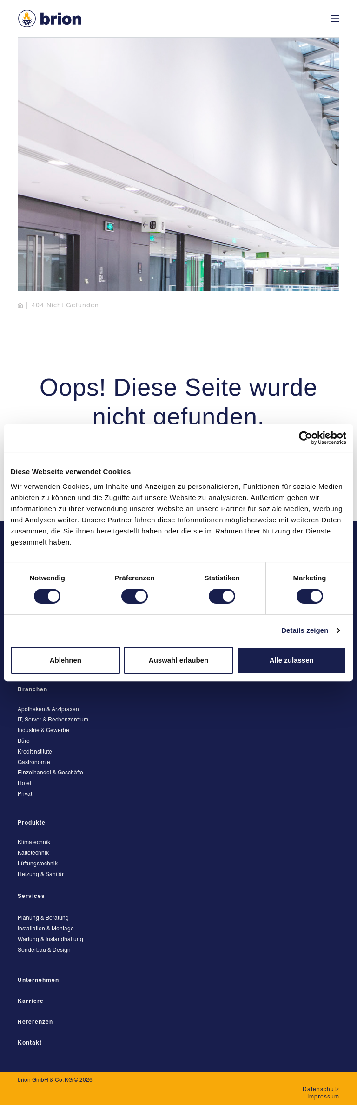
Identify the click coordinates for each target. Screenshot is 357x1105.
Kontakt (30, 1043)
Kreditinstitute (35, 751)
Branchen (32, 689)
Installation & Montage (46, 928)
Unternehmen (38, 980)
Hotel (24, 783)
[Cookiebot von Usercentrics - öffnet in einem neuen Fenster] (305, 438)
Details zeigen (304, 630)
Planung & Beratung (43, 918)
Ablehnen (65, 660)
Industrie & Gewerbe (43, 730)
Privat (25, 794)
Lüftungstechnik (38, 863)
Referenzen (35, 1022)
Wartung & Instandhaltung (50, 939)
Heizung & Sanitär (41, 874)
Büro (24, 741)
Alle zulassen (292, 660)
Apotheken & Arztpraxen (48, 709)
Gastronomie (34, 762)
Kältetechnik (33, 853)
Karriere (31, 1001)
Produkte (32, 823)
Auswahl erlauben (178, 660)
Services (31, 896)
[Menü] (335, 18)
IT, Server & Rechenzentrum (53, 719)
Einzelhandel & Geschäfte (50, 772)
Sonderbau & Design (44, 950)
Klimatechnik (34, 842)
